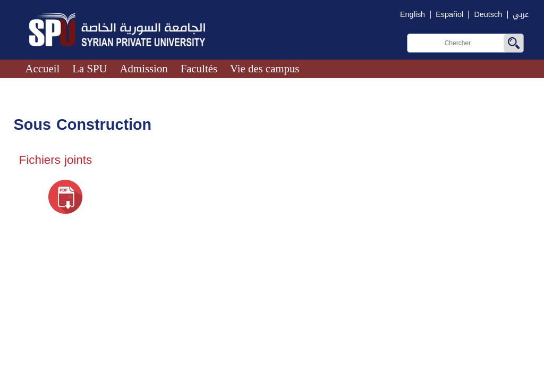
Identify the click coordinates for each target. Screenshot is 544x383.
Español (449, 14)
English (412, 14)
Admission (144, 68)
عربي (521, 14)
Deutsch (488, 14)
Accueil (43, 68)
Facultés (199, 68)
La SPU (89, 68)
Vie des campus (264, 68)
